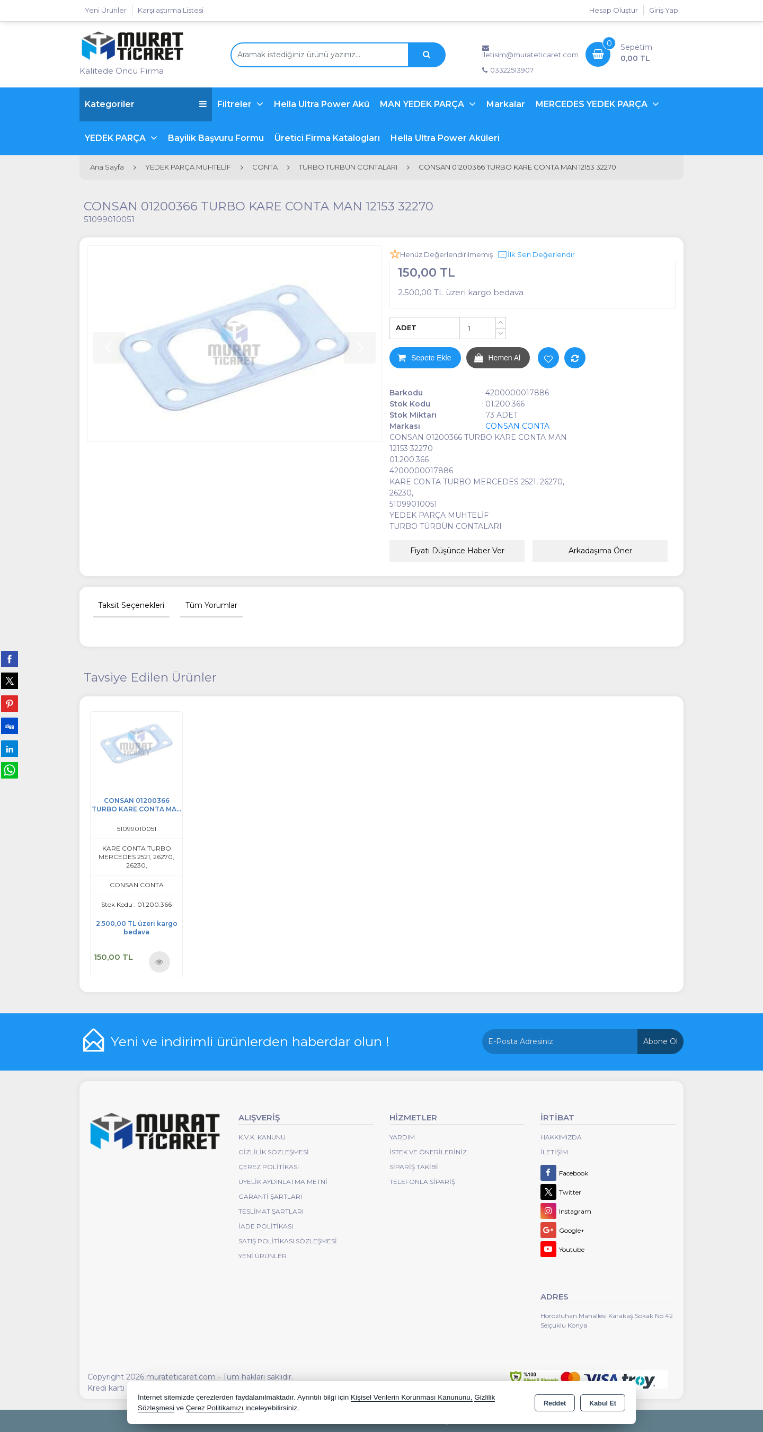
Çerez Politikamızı (215, 1408)
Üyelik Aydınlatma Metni (282, 1182)
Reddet (555, 1403)
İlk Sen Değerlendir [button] (536, 255)
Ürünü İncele (159, 961)
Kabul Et (602, 1403)
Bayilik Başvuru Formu (216, 138)
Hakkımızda (561, 1137)
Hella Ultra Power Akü (321, 104)
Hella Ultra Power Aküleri (445, 138)
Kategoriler (146, 104)
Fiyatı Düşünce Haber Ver (457, 550)
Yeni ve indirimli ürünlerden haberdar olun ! (250, 1041)
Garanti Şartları (270, 1196)
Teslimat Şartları (271, 1211)
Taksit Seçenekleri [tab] (131, 605)
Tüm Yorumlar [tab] (211, 605)
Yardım (402, 1137)
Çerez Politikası (268, 1167)
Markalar (505, 104)
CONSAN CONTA (517, 426)
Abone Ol (660, 1041)
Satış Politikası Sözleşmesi (287, 1241)
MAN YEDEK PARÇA (423, 104)
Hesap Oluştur (613, 10)
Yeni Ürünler (262, 1256)
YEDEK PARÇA (116, 138)
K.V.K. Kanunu (262, 1137)
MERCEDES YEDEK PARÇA (593, 104)
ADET (406, 327)
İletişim (554, 1152)
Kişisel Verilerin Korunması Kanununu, (412, 1397)
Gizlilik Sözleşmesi (273, 1152)
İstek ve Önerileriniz (428, 1152)
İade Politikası (265, 1226)
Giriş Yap (663, 10)
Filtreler (235, 104)
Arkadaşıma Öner (600, 550)
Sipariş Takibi (413, 1167)
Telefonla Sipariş (422, 1182)
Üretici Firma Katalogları (327, 138)
